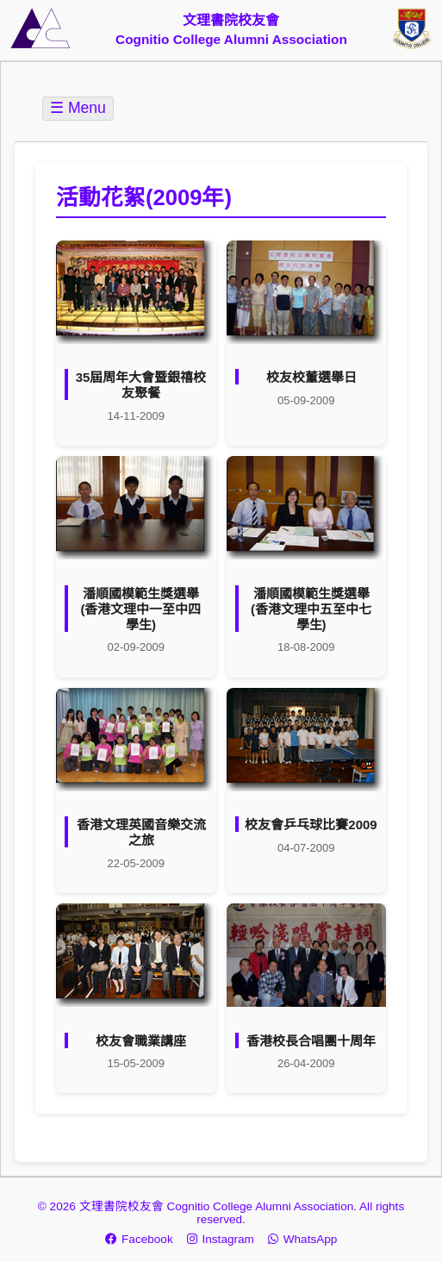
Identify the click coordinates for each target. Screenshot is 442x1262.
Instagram (220, 1239)
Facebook (139, 1239)
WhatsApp (302, 1239)
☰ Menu (78, 107)
